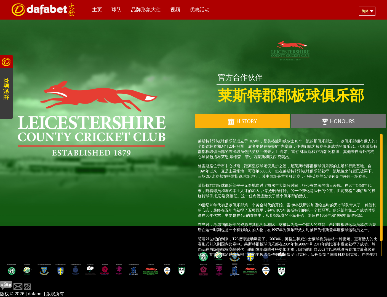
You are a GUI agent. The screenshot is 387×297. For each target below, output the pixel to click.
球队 (116, 10)
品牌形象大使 (146, 10)
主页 (97, 10)
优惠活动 (200, 10)
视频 (175, 10)
